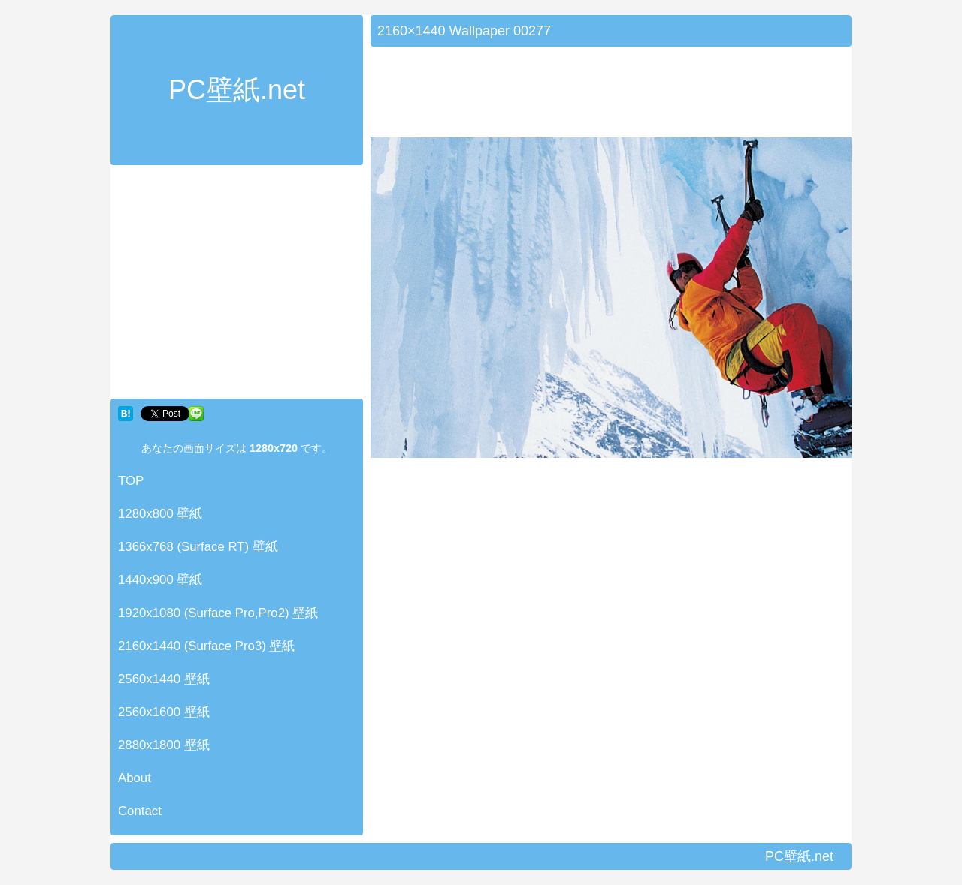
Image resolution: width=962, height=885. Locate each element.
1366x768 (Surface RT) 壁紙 (198, 547)
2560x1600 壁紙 (164, 712)
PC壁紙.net (236, 89)
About (134, 778)
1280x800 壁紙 (160, 514)
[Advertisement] (236, 285)
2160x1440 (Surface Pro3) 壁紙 (206, 646)
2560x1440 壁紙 (164, 679)
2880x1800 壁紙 (164, 745)
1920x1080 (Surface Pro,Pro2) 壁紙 (218, 613)
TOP (131, 481)
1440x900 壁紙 (160, 580)
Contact (140, 811)
